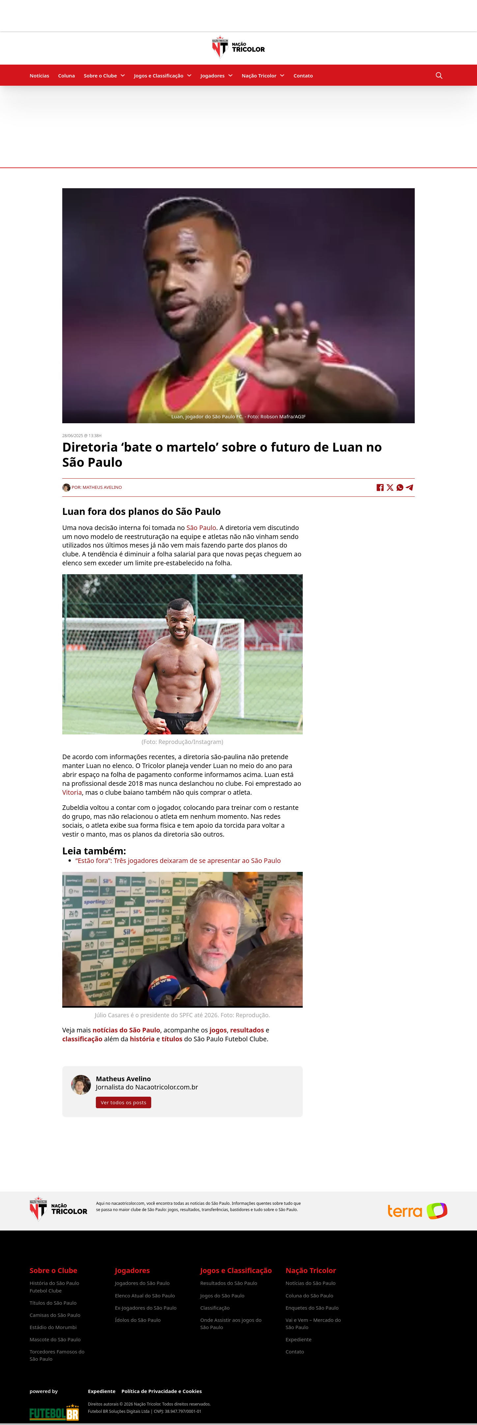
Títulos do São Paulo (53, 1302)
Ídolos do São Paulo (138, 1320)
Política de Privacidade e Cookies (162, 1391)
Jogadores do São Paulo (142, 1283)
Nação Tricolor (259, 75)
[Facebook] (380, 487)
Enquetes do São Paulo (312, 1307)
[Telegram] (410, 487)
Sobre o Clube (100, 75)
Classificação (215, 1307)
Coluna (66, 75)
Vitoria (72, 792)
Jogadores (213, 75)
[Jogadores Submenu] (230, 75)
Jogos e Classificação (158, 75)
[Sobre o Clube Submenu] (122, 75)
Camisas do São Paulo (55, 1315)
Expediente (299, 1339)
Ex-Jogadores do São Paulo (146, 1307)
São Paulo (201, 527)
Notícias (39, 75)
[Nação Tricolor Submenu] (282, 75)
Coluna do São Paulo (309, 1295)
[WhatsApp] (400, 487)
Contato (303, 75)
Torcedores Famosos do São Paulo (57, 1355)
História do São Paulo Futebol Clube (54, 1286)
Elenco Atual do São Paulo (145, 1295)
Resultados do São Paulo (228, 1283)
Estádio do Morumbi (53, 1327)
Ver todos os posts (123, 1102)
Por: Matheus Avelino (92, 487)
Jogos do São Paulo (222, 1295)
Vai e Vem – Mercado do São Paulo (313, 1323)
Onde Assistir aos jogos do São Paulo (231, 1323)
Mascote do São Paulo (55, 1339)
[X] (390, 487)
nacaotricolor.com (127, 1203)
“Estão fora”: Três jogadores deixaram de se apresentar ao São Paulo (178, 860)
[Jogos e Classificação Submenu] (189, 75)
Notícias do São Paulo (311, 1283)
